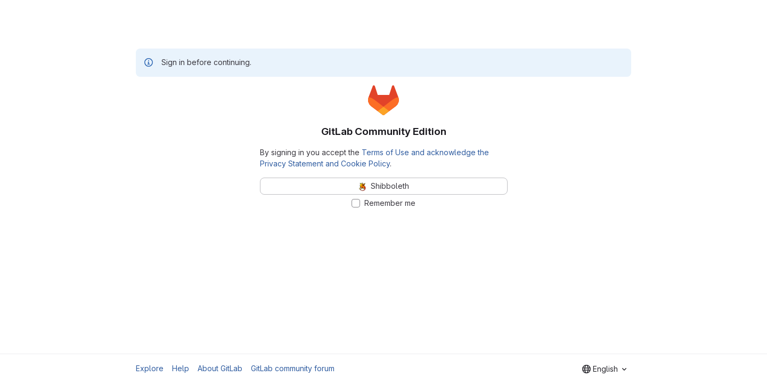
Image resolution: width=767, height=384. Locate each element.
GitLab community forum (292, 368)
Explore (150, 368)
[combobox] (604, 369)
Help (180, 368)
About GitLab (220, 368)
